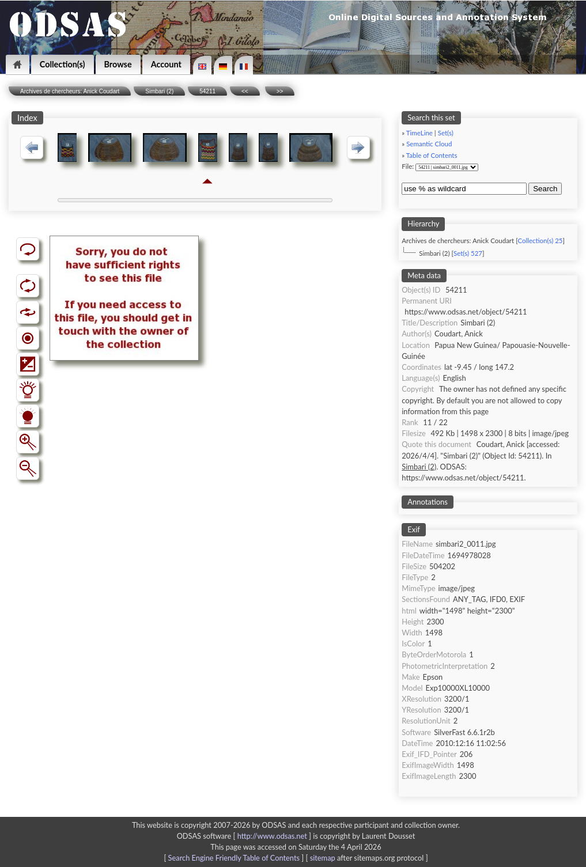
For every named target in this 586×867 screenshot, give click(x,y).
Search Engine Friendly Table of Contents (234, 857)
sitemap (322, 857)
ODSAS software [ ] (245, 836)
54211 (207, 91)
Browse (118, 64)
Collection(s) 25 (539, 240)
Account (166, 64)
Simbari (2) (159, 91)
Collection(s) (62, 64)
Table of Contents (432, 155)
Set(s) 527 (467, 253)
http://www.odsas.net (272, 836)
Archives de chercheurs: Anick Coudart (69, 91)
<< (244, 91)
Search (545, 188)
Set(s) (445, 133)
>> (280, 91)
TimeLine (419, 133)
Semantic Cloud (429, 143)
